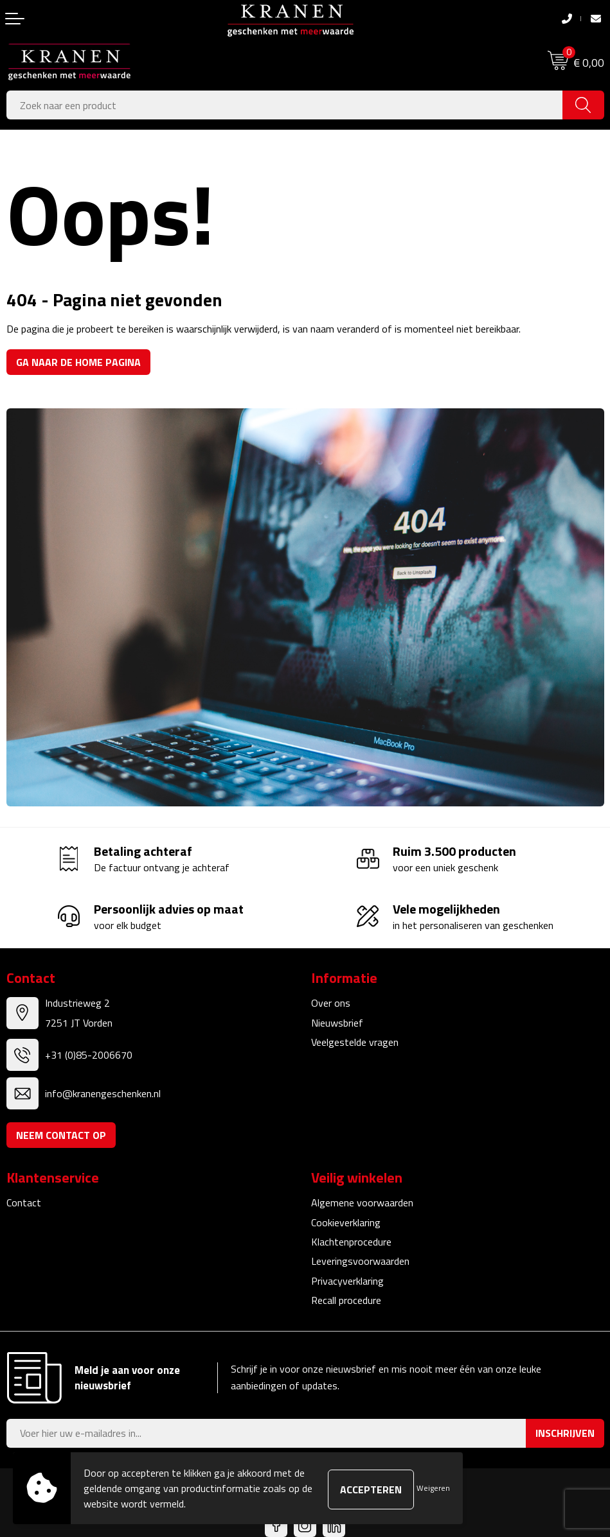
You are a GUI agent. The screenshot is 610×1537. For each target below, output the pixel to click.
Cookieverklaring (346, 1222)
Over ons (330, 1003)
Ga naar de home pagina (78, 362)
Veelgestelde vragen (355, 1042)
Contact (23, 1202)
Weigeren (433, 1488)
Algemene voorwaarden (362, 1202)
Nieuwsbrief (337, 1022)
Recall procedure (346, 1300)
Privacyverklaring (347, 1281)
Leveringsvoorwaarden (360, 1261)
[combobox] (284, 105)
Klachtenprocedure (351, 1241)
